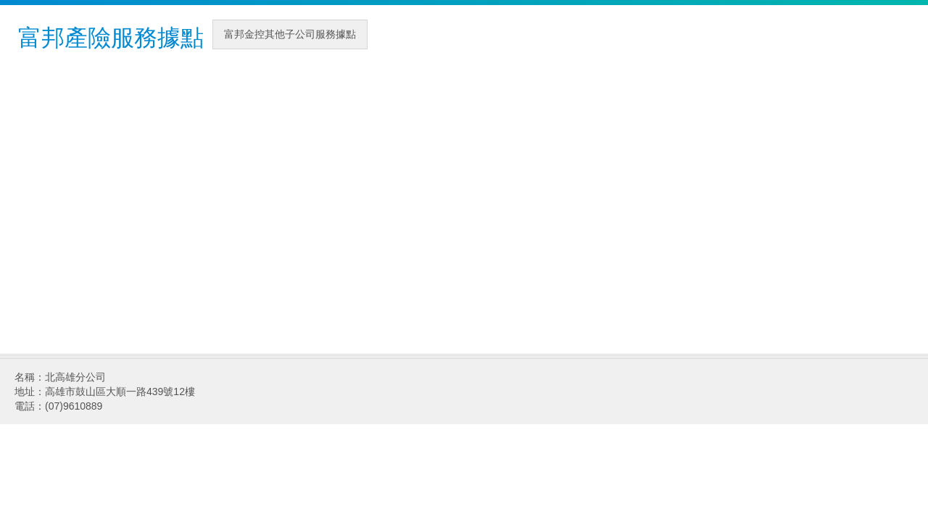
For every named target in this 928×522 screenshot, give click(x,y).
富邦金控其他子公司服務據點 (290, 34)
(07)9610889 (73, 406)
